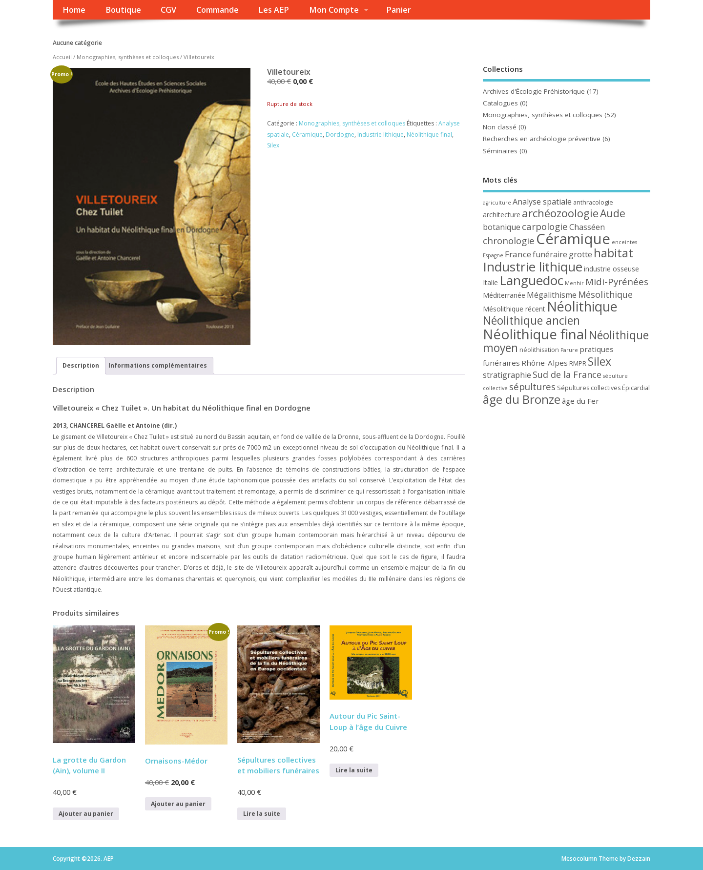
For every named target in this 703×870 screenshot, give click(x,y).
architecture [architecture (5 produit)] (501, 214)
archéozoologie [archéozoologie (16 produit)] (560, 213)
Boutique (123, 9)
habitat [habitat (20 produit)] (613, 253)
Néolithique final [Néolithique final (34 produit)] (535, 334)
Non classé (500, 127)
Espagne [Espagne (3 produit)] (493, 255)
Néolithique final (429, 134)
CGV (168, 9)
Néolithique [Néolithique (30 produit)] (582, 306)
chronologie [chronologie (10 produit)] (509, 240)
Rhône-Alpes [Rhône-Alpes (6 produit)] (544, 363)
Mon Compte (334, 9)
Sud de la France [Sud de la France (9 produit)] (567, 374)
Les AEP (273, 9)
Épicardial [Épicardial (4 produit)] (636, 388)
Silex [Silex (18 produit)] (599, 361)
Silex (273, 145)
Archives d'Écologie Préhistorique (534, 91)
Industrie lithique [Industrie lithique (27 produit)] (532, 266)
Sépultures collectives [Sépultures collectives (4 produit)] (588, 388)
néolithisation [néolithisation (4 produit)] (539, 350)
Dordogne (340, 134)
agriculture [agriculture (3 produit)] (497, 202)
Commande (217, 9)
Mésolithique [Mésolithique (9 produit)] (605, 294)
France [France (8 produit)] (518, 254)
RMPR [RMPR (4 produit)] (577, 363)
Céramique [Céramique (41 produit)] (573, 239)
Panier (398, 9)
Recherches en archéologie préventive (541, 138)
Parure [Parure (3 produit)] (569, 350)
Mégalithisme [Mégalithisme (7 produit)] (552, 295)
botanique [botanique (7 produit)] (501, 227)
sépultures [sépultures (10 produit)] (532, 386)
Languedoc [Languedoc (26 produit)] (531, 280)
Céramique (307, 134)
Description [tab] (80, 365)
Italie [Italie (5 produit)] (490, 282)
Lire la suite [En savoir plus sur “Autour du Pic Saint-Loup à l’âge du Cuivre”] (353, 770)
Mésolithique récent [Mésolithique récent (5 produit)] (514, 308)
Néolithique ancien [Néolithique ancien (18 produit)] (531, 320)
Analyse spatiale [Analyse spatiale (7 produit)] (542, 201)
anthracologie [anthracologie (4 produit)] (593, 202)
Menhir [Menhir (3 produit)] (574, 283)
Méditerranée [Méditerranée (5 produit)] (504, 295)
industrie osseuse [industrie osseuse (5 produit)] (611, 268)
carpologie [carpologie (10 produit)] (545, 226)
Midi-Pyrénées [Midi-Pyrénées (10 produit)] (616, 281)
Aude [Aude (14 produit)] (612, 213)
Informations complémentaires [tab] (157, 365)
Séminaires (500, 150)
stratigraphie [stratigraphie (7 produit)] (507, 375)
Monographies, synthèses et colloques (128, 57)
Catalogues (500, 103)
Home (73, 9)
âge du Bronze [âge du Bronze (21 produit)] (521, 399)
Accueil (62, 57)
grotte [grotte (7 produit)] (580, 254)
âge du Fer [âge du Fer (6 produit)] (580, 401)
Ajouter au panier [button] (86, 813)
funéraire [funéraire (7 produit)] (550, 254)
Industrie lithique (380, 134)
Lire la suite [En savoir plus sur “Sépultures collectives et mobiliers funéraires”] (261, 813)
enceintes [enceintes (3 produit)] (624, 242)
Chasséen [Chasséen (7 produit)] (587, 227)
